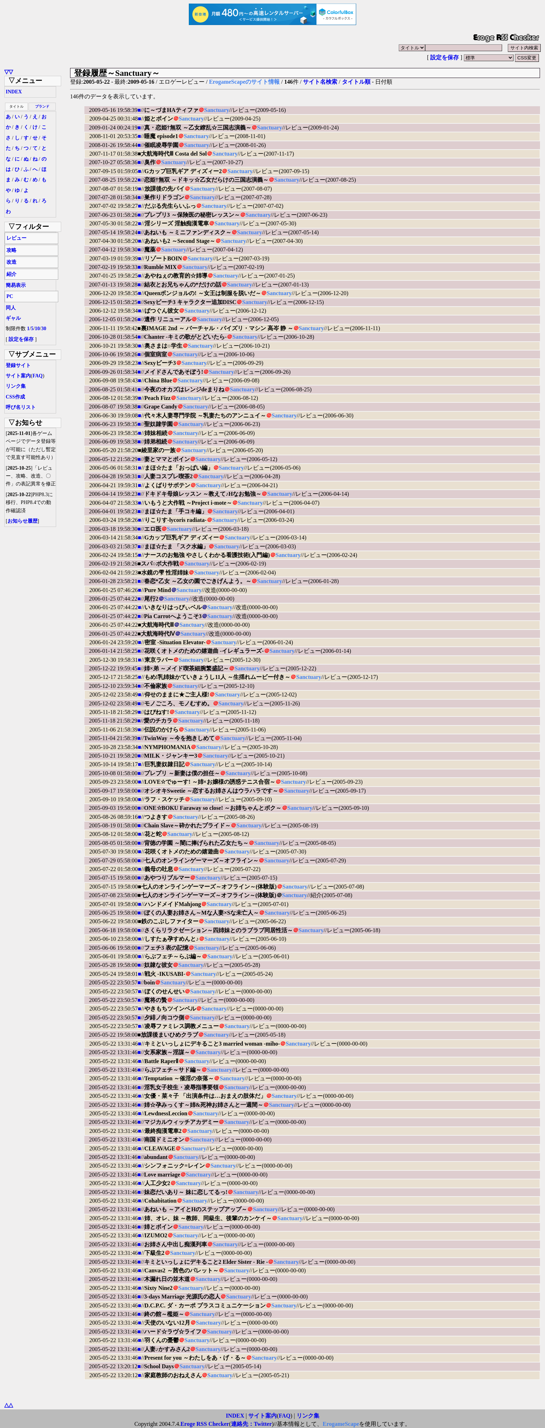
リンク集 (16, 386)
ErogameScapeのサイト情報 (244, 82)
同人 (11, 307)
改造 (11, 262)
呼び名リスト (21, 407)
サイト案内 (18, 375)
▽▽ (8, 72)
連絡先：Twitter (251, 1424)
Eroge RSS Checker (205, 1424)
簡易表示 (16, 285)
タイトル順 (356, 82)
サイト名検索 (320, 82)
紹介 (11, 274)
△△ (8, 1405)
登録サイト (18, 365)
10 (37, 328)
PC (9, 296)
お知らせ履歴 (23, 521)
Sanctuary (216, 110)
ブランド (42, 106)
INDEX (14, 91)
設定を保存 (444, 57)
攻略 (11, 250)
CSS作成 (15, 397)
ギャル (13, 318)
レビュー (16, 238)
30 (43, 328)
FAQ (38, 375)
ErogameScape (341, 1424)
